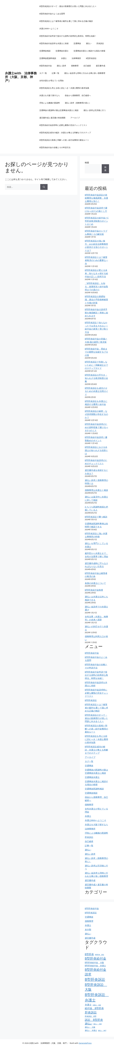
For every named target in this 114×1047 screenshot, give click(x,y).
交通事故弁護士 (62, 51)
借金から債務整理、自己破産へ (78, 95)
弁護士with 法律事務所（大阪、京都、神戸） (21, 77)
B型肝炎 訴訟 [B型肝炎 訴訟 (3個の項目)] (99, 954)
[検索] (44, 187)
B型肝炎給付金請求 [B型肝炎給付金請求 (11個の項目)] (95, 971)
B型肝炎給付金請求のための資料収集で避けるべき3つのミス (96, 427)
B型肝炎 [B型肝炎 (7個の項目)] (89, 954)
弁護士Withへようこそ (48, 28)
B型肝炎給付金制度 (94, 590)
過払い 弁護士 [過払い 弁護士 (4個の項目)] (91, 1030)
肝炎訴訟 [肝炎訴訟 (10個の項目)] (91, 1012)
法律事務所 (76, 58)
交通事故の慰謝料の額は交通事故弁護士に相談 (58, 110)
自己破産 (87, 65)
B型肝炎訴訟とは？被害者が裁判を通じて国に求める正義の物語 (66, 21)
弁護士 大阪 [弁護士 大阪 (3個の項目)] (97, 1005)
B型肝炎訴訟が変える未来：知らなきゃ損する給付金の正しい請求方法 (96, 273)
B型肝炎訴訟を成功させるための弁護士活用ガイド (96, 391)
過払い (89, 43)
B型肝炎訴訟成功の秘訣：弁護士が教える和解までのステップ (65, 132)
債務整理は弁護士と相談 (96, 490)
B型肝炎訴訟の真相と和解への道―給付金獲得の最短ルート (64, 140)
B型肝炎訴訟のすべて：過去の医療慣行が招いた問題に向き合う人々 (67, 6)
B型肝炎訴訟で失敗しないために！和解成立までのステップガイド (96, 365)
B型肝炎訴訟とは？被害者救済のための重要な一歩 (96, 260)
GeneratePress (85, 1043)
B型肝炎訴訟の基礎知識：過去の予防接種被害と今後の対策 (96, 299)
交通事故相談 (45, 51)
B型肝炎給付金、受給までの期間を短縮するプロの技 (96, 352)
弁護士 (64, 58)
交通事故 (77, 43)
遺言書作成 (100, 65)
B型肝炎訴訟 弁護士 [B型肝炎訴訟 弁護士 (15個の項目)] (96, 997)
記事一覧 (55, 73)
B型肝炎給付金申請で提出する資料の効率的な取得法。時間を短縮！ (67, 36)
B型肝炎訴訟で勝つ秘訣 (96, 516)
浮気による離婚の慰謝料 (49, 103)
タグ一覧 (43, 73)
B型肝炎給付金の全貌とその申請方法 (54, 147)
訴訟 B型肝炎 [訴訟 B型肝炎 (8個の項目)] (94, 1019)
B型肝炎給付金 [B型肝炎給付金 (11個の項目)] (95, 958)
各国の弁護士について (95, 583)
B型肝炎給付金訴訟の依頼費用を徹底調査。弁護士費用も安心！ (96, 198)
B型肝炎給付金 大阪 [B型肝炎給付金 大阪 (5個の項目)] (94, 962)
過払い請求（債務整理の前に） (78, 103)
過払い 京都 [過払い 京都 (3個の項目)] (97, 1024)
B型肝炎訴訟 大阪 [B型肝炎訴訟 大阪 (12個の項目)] (96, 987)
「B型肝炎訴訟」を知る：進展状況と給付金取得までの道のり (96, 286)
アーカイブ (75, 117)
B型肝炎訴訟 (91, 58)
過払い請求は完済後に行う (94, 110)
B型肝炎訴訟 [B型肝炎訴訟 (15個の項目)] (95, 979)
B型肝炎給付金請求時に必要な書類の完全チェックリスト (63, 125)
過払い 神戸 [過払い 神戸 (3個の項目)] (102, 1030)
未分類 (88, 929)
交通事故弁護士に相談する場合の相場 (89, 51)
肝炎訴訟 (100, 43)
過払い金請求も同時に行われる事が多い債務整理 (84, 73)
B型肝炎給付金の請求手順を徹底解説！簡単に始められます (96, 312)
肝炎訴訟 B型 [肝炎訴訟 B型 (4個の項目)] (90, 1016)
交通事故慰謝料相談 (47, 58)
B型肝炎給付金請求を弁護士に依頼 (54, 43)
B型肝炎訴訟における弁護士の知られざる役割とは (96, 450)
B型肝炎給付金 (45, 65)
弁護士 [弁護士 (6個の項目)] (88, 1004)
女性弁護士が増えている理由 (51, 80)
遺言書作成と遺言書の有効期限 (52, 117)
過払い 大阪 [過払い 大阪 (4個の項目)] (90, 1027)
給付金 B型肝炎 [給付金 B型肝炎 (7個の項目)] (94, 1008)
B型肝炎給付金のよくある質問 (52, 13)
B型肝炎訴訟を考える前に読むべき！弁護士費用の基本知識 (64, 88)
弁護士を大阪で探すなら (49, 95)
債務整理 (74, 65)
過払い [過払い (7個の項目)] (88, 1023)
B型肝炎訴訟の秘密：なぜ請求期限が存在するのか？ (96, 414)
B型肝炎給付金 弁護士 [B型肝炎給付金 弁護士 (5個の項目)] (95, 965)
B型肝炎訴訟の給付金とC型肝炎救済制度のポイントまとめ (97, 221)
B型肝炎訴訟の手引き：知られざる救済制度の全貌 (96, 378)
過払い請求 (61, 65)
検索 (87, 162)
